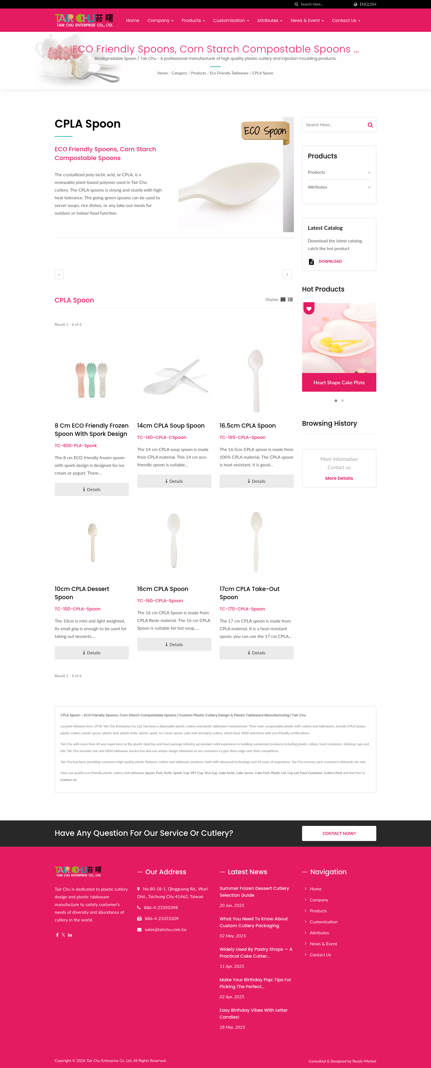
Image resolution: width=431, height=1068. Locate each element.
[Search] (325, 4)
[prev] (59, 274)
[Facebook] (57, 935)
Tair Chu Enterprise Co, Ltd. (109, 1060)
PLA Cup (211, 773)
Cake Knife (226, 773)
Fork (159, 773)
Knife (168, 773)
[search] (296, 4)
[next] (287, 274)
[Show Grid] (283, 299)
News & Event (307, 20)
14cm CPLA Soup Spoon (171, 426)
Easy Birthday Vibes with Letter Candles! (254, 1013)
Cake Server (244, 773)
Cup (186, 773)
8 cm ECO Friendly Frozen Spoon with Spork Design (92, 430)
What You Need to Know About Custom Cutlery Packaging (254, 922)
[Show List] (290, 299)
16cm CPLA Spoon (162, 589)
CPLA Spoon (262, 73)
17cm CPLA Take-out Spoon (250, 593)
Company (160, 20)
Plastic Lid (278, 773)
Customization (231, 20)
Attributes (270, 20)
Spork (177, 773)
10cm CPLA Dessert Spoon (82, 593)
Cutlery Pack (333, 773)
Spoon (149, 773)
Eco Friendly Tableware (229, 73)
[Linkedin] (70, 935)
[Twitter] (63, 935)
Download (325, 261)
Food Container (311, 773)
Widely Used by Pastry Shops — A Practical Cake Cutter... (256, 952)
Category (179, 73)
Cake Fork (262, 773)
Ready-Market (364, 1061)
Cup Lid (292, 773)
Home (132, 20)
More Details (339, 478)
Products (193, 20)
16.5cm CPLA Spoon (248, 426)
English (368, 4)
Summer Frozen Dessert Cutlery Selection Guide (254, 891)
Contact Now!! (339, 833)
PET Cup (197, 773)
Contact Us (346, 20)
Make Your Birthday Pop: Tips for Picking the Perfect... (255, 983)
